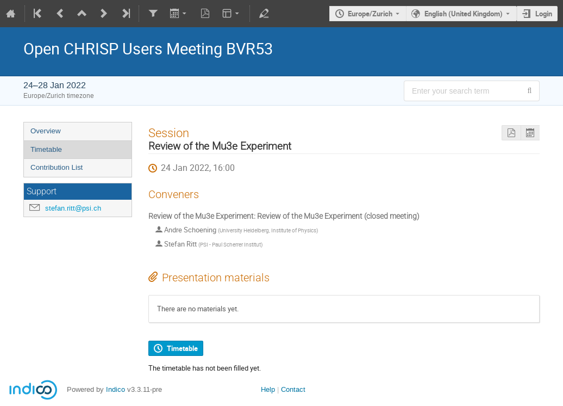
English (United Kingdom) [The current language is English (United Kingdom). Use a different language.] (463, 14)
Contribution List (56, 167)
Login (543, 14)
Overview (45, 131)
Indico (115, 389)
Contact (293, 389)
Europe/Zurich (370, 14)
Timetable (46, 149)
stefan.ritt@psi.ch (73, 208)
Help (268, 389)
